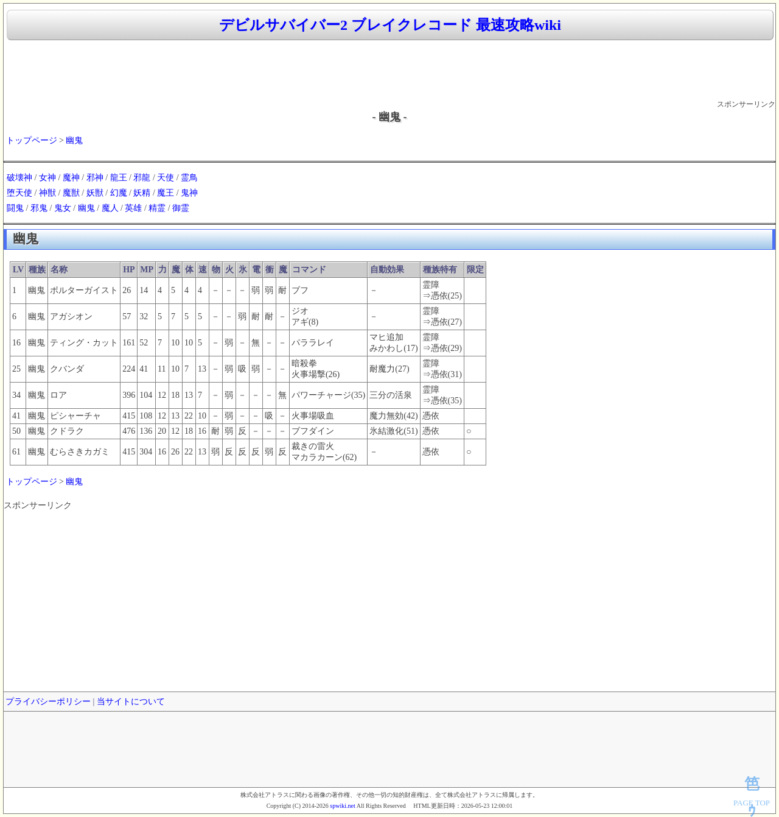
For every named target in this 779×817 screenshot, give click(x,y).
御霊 (180, 208)
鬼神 (189, 192)
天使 (165, 177)
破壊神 (19, 177)
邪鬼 (38, 208)
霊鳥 (189, 177)
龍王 (118, 177)
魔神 (71, 177)
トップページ (31, 140)
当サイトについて (131, 701)
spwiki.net (342, 805)
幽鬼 (74, 140)
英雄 (133, 208)
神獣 (47, 192)
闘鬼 (15, 208)
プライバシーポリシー (48, 701)
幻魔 (118, 192)
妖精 (141, 192)
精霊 (157, 208)
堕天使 (19, 192)
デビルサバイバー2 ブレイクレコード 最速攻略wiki (390, 25)
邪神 (94, 177)
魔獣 (71, 192)
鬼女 (62, 208)
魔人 (110, 208)
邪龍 (141, 177)
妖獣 (94, 192)
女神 (47, 177)
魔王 (165, 192)
